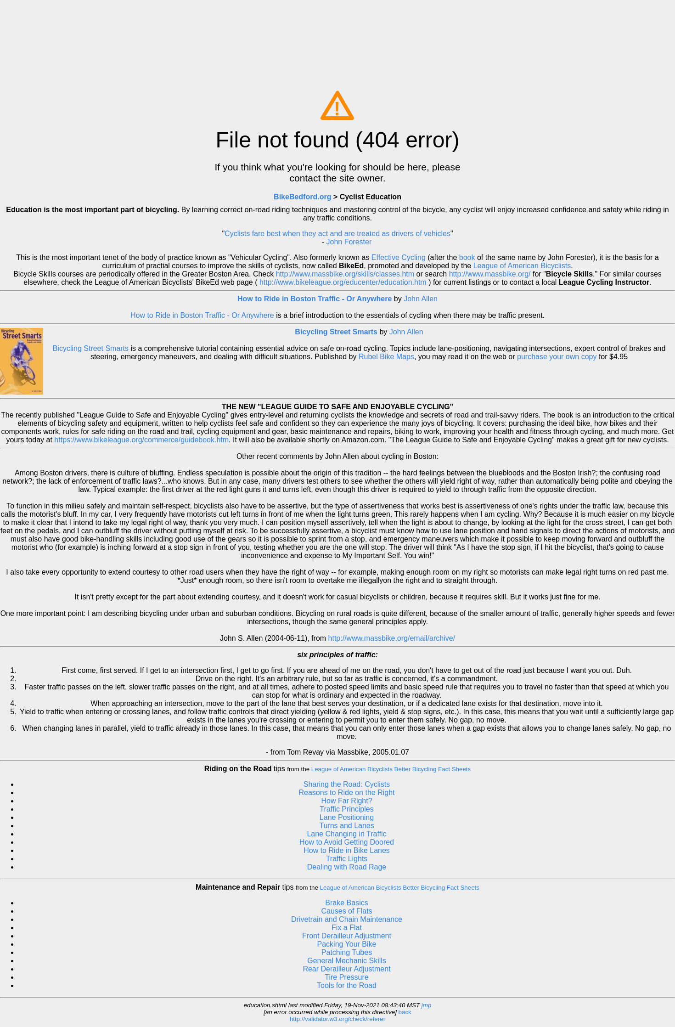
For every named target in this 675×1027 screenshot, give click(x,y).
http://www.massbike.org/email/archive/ (392, 638)
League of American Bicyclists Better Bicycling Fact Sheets (391, 769)
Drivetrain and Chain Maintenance (346, 919)
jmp (426, 1005)
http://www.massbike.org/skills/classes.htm (345, 274)
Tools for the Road (347, 985)
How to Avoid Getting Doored (346, 842)
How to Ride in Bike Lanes (347, 850)
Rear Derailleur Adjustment (346, 969)
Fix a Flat (347, 927)
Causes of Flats (346, 911)
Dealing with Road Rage (347, 867)
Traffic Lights (347, 859)
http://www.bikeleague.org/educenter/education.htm (343, 282)
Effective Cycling (398, 257)
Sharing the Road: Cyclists (347, 784)
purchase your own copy (556, 357)
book (467, 257)
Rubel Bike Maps (386, 357)
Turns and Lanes (346, 826)
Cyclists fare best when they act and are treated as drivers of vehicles (337, 233)
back (405, 1012)
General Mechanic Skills (346, 961)
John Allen (421, 299)
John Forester (349, 242)
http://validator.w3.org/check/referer (337, 1019)
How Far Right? (346, 801)
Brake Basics (346, 903)
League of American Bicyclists (522, 266)
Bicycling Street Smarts (336, 332)
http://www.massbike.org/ (490, 274)
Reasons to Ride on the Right (346, 792)
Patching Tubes (346, 952)
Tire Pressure (346, 977)
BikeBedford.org (302, 197)
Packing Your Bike (347, 944)
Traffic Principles (346, 809)
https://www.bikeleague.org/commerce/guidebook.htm (141, 440)
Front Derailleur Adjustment (346, 936)
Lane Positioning (347, 817)
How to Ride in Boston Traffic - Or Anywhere (315, 299)
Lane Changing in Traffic (346, 834)
